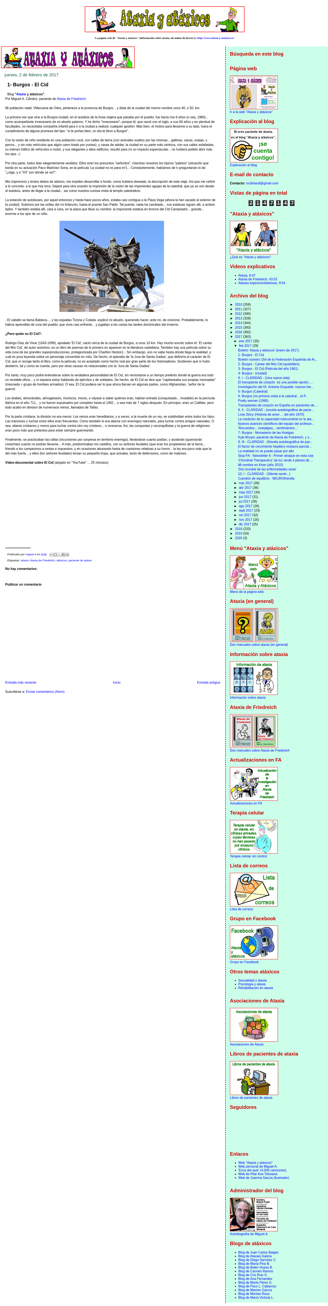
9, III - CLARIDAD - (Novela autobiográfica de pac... (275, 442)
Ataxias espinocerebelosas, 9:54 (261, 283)
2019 (239, 533)
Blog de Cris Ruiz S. (253, 1275)
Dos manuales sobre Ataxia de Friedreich (260, 750)
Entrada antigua (208, 682)
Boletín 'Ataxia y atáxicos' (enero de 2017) (268, 350)
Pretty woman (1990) (253, 400)
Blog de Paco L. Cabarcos (257, 1286)
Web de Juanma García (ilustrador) (263, 1178)
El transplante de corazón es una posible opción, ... (275, 382)
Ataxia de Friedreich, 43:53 (257, 279)
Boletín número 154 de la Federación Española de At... (277, 359)
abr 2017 (246, 487)
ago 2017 (246, 506)
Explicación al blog (243, 165)
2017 (239, 336)
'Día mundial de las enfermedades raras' (267, 469)
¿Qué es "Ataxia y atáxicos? (250, 257)
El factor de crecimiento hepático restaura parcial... (274, 446)
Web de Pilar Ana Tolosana (257, 1174)
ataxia (24, 560)
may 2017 (246, 492)
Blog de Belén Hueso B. (255, 1267)
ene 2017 (246, 341)
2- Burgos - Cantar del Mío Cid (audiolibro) (269, 364)
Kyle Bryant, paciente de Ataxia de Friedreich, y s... (275, 437)
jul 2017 (245, 501)
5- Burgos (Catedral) (253, 391)
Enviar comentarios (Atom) (45, 691)
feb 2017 (245, 345)
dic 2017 (245, 524)
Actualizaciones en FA (246, 803)
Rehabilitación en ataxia (255, 988)
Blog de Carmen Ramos (255, 1271)
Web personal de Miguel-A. (258, 1166)
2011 (239, 309)
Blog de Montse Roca (253, 1294)
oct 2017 (245, 515)
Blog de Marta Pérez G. (255, 1282)
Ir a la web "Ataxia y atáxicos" (251, 112)
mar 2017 (246, 483)
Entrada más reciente (20, 682)
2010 (239, 304)
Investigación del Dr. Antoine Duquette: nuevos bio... (276, 387)
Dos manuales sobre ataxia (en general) (259, 644)
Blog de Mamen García (255, 1290)
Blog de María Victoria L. (256, 1297)
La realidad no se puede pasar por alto (266, 451)
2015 (239, 327)
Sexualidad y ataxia (252, 980)
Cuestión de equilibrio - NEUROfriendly (266, 478)
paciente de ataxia (80, 560)
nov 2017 (246, 519)
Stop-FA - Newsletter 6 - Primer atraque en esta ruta (275, 455)
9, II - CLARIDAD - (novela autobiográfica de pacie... (276, 410)
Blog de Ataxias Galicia (255, 1256)
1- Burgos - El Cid (251, 355)
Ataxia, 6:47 (246, 275)
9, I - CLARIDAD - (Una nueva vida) (264, 378)
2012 (239, 313)
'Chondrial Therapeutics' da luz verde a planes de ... (275, 460)
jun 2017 (245, 497)
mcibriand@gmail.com (262, 183)
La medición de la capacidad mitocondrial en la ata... (276, 419)
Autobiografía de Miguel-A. (249, 1234)
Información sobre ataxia (248, 697)
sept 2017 (246, 510)
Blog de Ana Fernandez (255, 1278)
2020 (239, 538)
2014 (239, 323)
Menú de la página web (247, 592)
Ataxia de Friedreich (71, 99)
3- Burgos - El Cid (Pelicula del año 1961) (268, 368)
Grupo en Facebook (244, 962)
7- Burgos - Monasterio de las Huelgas (266, 432)
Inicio (116, 682)
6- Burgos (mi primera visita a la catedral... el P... (273, 396)
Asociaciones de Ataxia (246, 1044)
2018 (239, 529)
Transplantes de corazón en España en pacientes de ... (278, 405)
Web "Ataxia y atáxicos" (255, 1162)
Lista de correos (241, 909)
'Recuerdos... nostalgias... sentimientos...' (268, 428)
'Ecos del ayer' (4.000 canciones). (262, 1170)
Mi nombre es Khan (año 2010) (260, 465)
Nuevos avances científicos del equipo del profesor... (276, 423)
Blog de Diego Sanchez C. (257, 1260)
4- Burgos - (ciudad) (252, 373)
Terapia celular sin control (248, 856)
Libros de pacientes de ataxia (251, 1097)
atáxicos (61, 560)
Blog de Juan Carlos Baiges (258, 1252)
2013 (239, 318)
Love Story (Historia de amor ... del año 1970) (271, 414)
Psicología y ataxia (251, 984)
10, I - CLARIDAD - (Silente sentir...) (264, 474)
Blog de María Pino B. (254, 1263)
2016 (239, 332)
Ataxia (21, 94)
